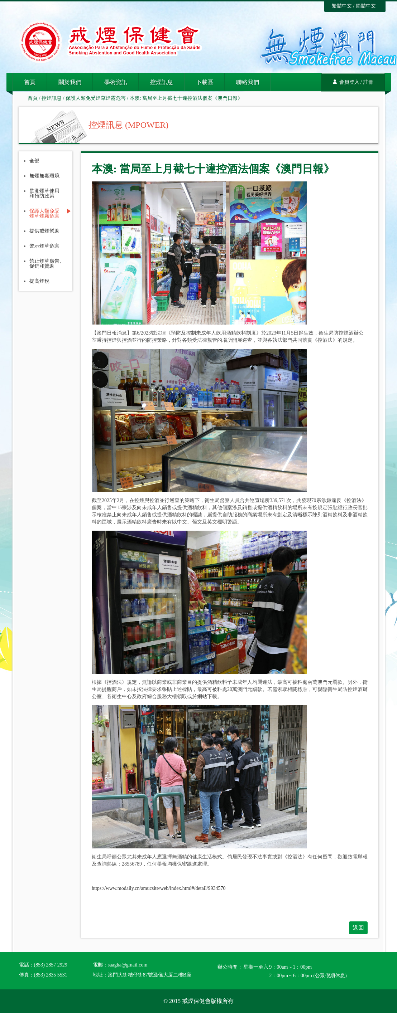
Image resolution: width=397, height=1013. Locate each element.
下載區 (204, 82)
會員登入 (349, 82)
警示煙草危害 (44, 246)
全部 (34, 161)
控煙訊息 (161, 82)
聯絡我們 (247, 82)
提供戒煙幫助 (44, 231)
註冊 (368, 82)
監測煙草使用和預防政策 (44, 194)
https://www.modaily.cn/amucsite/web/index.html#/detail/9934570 (158, 888)
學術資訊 (115, 82)
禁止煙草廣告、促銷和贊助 (46, 264)
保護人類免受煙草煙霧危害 (96, 98)
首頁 (29, 82)
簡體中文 (366, 6)
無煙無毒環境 (44, 176)
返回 (358, 928)
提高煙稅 (39, 281)
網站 (202, 696)
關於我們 (69, 82)
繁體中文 (342, 6)
